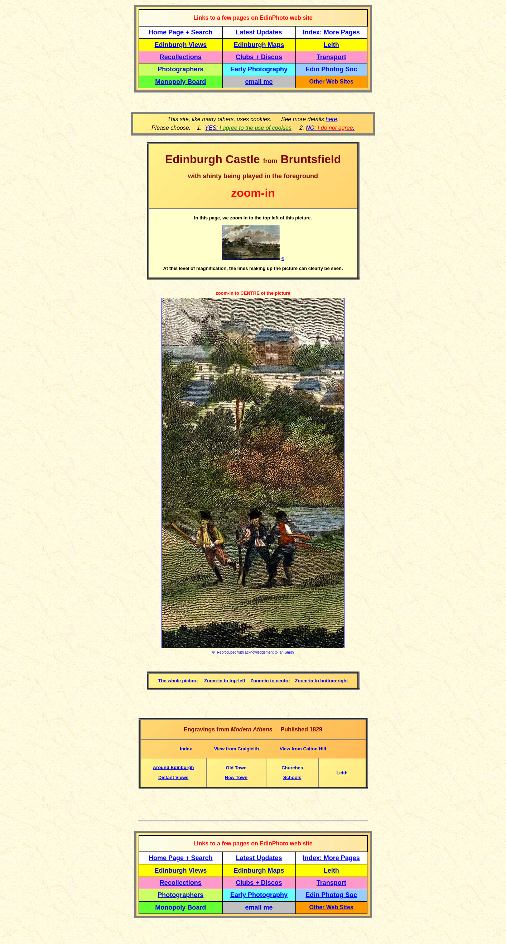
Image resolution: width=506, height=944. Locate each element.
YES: (248, 128)
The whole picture (178, 680)
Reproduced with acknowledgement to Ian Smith (255, 652)
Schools (292, 777)
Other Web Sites (331, 82)
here (331, 119)
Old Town (236, 767)
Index (186, 748)
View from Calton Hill (303, 748)
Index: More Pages (331, 32)
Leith (342, 772)
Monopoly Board (180, 81)
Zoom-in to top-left (224, 680)
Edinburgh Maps (259, 44)
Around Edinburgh (173, 767)
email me (259, 81)
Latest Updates (259, 32)
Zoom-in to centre (270, 680)
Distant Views (173, 777)
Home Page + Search (181, 32)
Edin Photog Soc (331, 69)
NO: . (330, 128)
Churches (292, 767)
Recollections (181, 57)
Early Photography (259, 69)
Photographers (180, 69)
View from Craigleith (236, 748)
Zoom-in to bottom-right (321, 680)
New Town (236, 777)
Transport (331, 57)
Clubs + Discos (259, 57)
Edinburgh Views (180, 44)
